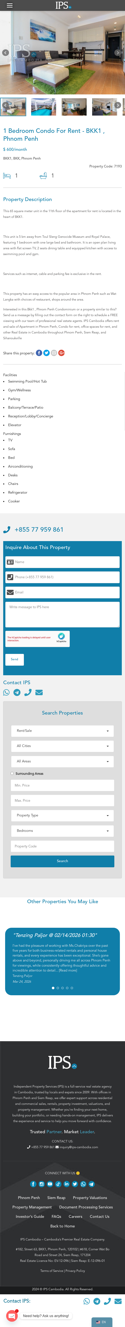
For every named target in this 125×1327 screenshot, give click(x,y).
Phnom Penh (22, 1100)
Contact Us (99, 1219)
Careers (75, 1219)
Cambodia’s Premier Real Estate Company (74, 1241)
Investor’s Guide (30, 1219)
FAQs (56, 1219)
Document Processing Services (86, 1209)
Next (118, 55)
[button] (9, 6)
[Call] (28, 694)
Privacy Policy (75, 1272)
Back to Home (62, 1228)
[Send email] (39, 694)
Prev (6, 55)
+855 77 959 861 (33, 531)
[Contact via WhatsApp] (6, 694)
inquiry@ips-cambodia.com (76, 1149)
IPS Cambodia (30, 1241)
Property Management (32, 1209)
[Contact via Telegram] (16, 694)
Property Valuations (90, 1200)
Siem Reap (45, 1100)
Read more (68, 972)
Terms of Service (51, 1272)
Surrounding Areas (27, 776)
